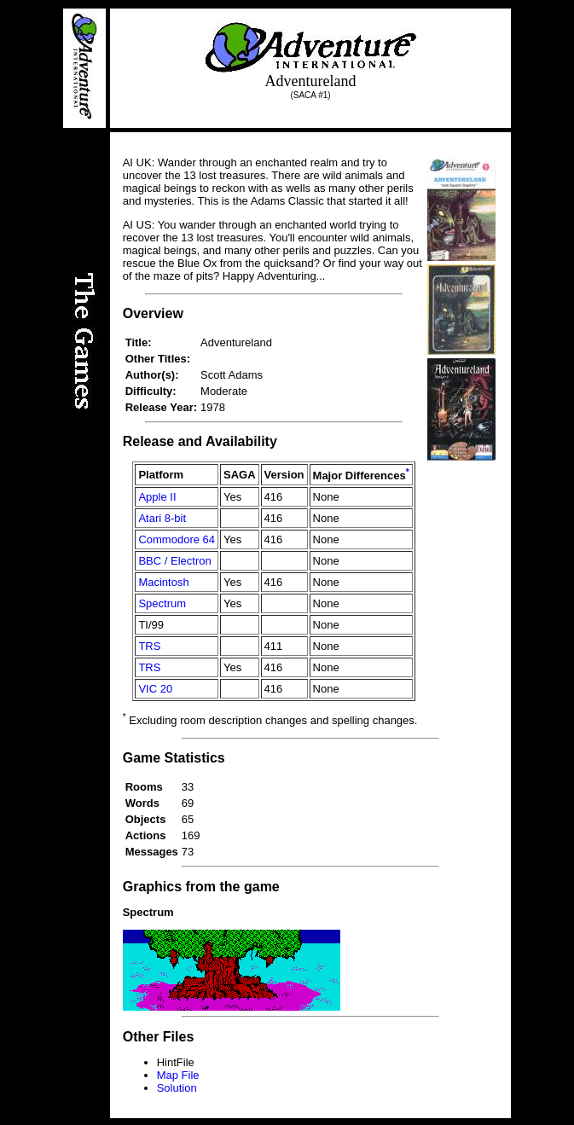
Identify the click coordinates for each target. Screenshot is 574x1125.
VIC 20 (155, 688)
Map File (178, 1075)
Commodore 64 (176, 539)
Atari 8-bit (162, 518)
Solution (177, 1088)
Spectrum (162, 603)
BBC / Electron (174, 560)
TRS (149, 646)
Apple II (157, 496)
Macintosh (163, 582)
